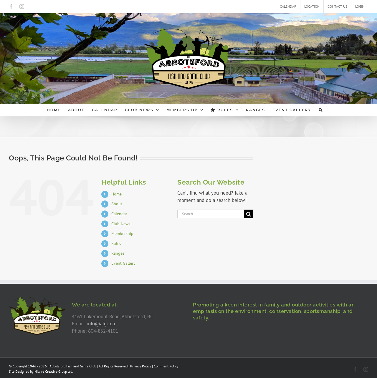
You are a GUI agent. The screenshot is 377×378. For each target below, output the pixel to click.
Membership (122, 233)
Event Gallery (123, 263)
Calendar (119, 213)
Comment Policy (166, 366)
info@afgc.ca (101, 323)
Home (116, 194)
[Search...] (210, 214)
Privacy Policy (140, 366)
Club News (120, 223)
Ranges (117, 253)
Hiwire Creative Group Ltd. (53, 371)
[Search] (248, 214)
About (116, 203)
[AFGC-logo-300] (37, 299)
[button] (321, 110)
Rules (116, 243)
